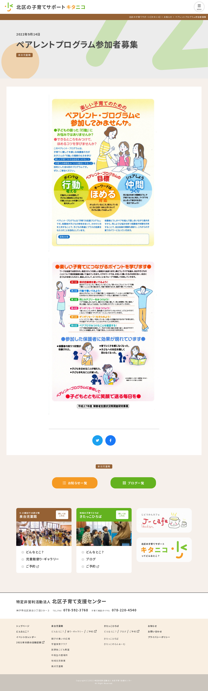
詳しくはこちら (62, 514)
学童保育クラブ (59, 643)
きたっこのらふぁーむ (114, 643)
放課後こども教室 (60, 649)
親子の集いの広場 (60, 638)
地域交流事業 (58, 660)
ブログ (91, 559)
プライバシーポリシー (159, 636)
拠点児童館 (57, 665)
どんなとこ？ (35, 551)
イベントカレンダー (26, 636)
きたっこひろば (111, 625)
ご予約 (31, 566)
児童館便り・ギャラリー (42, 559)
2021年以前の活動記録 (28, 642)
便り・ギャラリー (75, 631)
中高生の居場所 (59, 654)
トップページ (22, 625)
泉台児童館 (24, 54)
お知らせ (152, 625)
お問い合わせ (155, 631)
